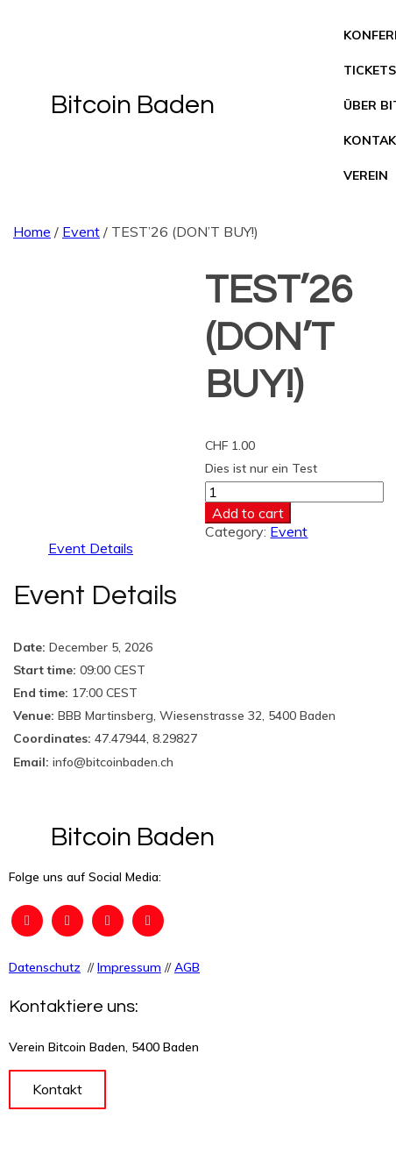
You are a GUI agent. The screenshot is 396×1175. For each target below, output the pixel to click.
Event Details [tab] (90, 548)
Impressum (129, 967)
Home (32, 231)
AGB (187, 967)
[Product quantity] (294, 491)
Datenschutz (45, 967)
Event (81, 231)
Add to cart (248, 513)
